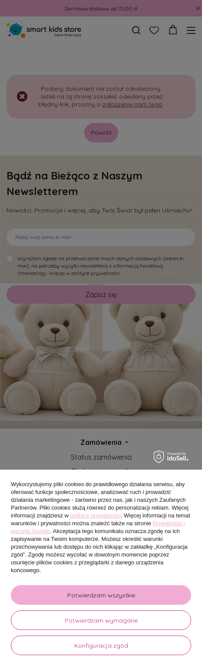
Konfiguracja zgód (101, 645)
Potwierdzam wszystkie (101, 595)
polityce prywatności (95, 515)
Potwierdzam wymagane (101, 620)
